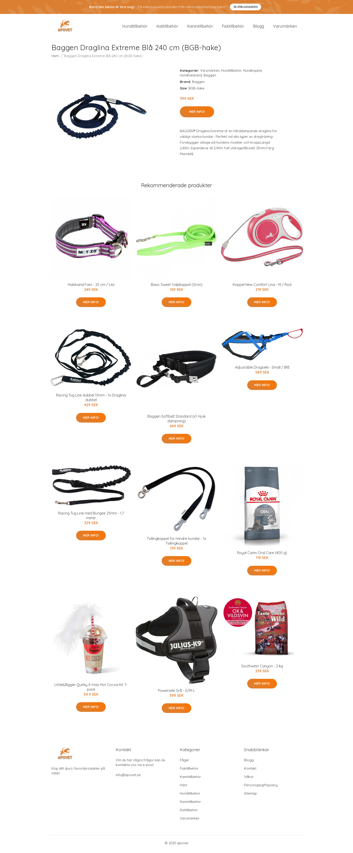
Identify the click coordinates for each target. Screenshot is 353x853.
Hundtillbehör (134, 27)
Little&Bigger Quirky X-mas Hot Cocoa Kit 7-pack (90, 689)
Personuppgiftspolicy (261, 787)
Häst (183, 787)
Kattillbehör (167, 27)
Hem (55, 58)
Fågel (184, 762)
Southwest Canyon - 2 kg (262, 668)
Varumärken (285, 27)
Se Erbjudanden (245, 7)
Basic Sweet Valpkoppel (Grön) (176, 287)
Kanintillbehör (200, 27)
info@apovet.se (128, 777)
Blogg (258, 27)
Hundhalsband (191, 77)
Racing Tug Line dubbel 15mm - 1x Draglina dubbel (91, 400)
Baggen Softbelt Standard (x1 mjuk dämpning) (176, 420)
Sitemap (250, 795)
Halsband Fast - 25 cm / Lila (91, 287)
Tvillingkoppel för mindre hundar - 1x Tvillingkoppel (176, 543)
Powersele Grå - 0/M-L (176, 692)
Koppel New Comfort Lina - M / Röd (262, 287)
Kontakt (250, 770)
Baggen (210, 77)
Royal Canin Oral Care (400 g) (262, 555)
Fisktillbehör (233, 27)
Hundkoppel (252, 73)
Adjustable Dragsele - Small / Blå (262, 369)
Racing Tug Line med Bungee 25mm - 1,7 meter (91, 517)
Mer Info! (197, 114)
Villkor (249, 779)
